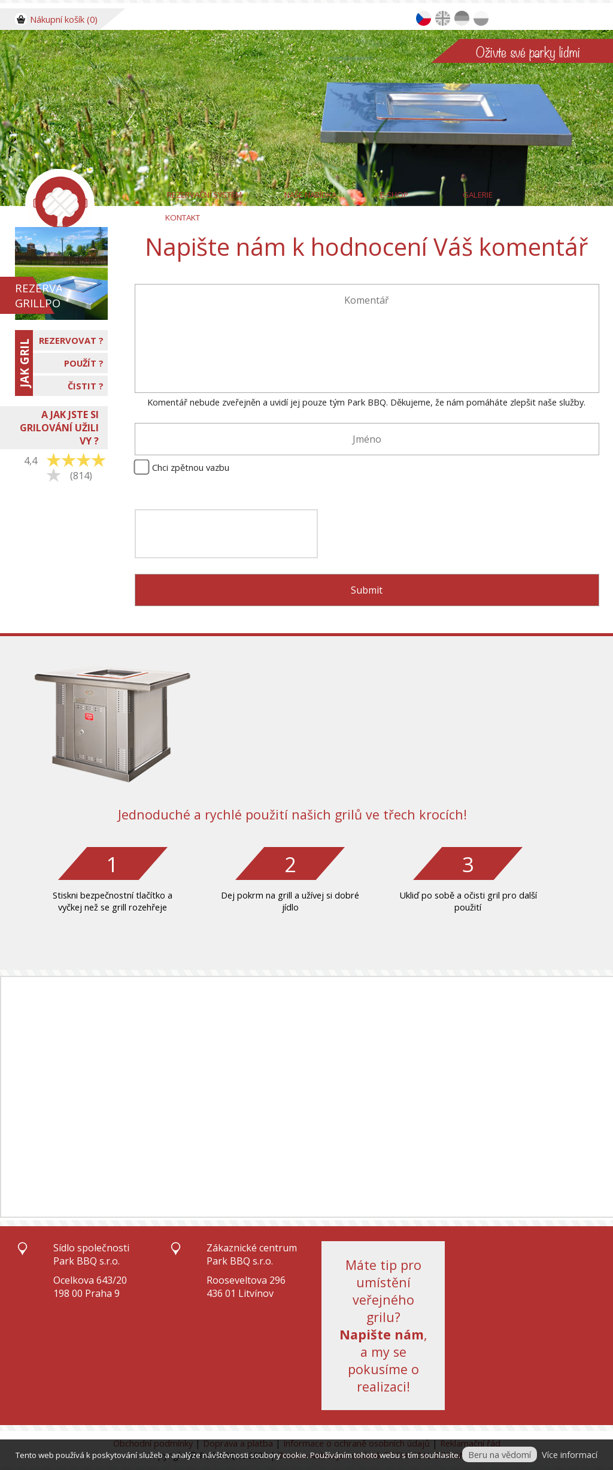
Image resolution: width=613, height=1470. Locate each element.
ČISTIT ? (86, 386)
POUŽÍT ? (84, 363)
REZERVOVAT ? (71, 340)
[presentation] (226, 533)
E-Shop (394, 194)
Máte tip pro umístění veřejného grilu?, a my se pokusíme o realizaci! (383, 1325)
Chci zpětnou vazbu (190, 467)
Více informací (569, 1454)
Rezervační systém (204, 194)
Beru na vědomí (499, 1454)
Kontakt (182, 217)
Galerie (478, 194)
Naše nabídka (310, 194)
